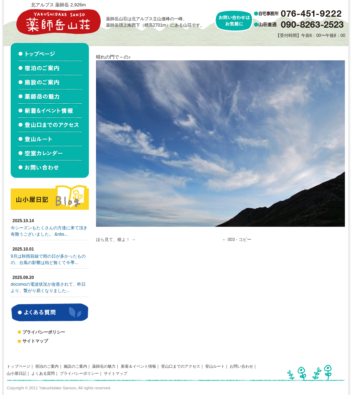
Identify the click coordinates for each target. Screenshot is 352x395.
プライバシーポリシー (43, 332)
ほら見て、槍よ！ (113, 239)
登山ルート (215, 366)
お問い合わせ (241, 366)
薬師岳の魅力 (104, 366)
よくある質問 (43, 373)
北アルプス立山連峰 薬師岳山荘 (58, 22)
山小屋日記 (16, 373)
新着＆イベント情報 (138, 366)
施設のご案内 (75, 366)
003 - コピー (239, 239)
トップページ (18, 366)
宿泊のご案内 (47, 366)
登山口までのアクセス (180, 366)
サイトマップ (35, 341)
